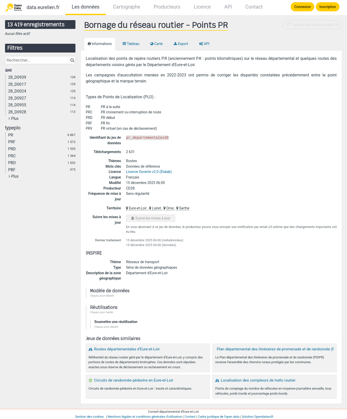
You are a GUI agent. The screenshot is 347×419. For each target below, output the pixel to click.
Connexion (302, 7)
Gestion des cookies (89, 416)
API (228, 7)
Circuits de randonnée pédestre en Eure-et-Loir (133, 380)
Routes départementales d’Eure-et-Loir (127, 349)
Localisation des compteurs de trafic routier (258, 380)
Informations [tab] (100, 44)
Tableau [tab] (131, 44)
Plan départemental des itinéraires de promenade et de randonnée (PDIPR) (280, 349)
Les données (86, 7)
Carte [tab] (156, 44)
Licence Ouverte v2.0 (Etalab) (149, 172)
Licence (202, 7)
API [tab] (204, 44)
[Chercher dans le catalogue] (72, 60)
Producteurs (167, 7)
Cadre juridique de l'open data (218, 416)
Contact (254, 7)
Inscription (327, 7)
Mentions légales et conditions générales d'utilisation (145, 416)
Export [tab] (181, 44)
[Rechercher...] (40, 60)
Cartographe (126, 7)
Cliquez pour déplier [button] (102, 295)
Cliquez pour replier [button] (101, 312)
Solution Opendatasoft (257, 416)
